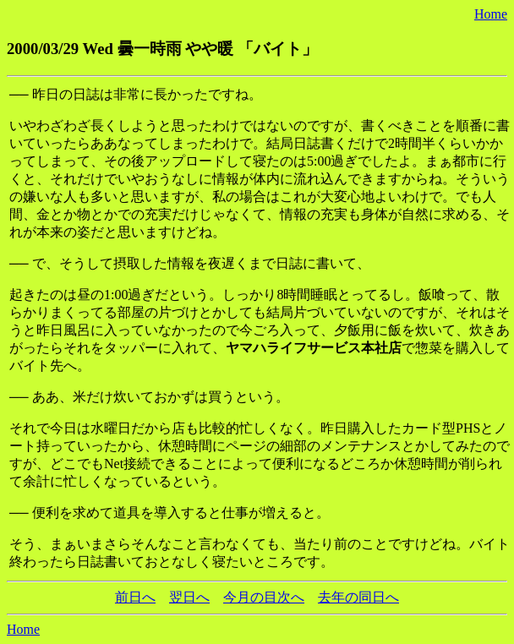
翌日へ (189, 597)
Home (490, 14)
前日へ (135, 597)
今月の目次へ (263, 597)
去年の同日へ (358, 597)
